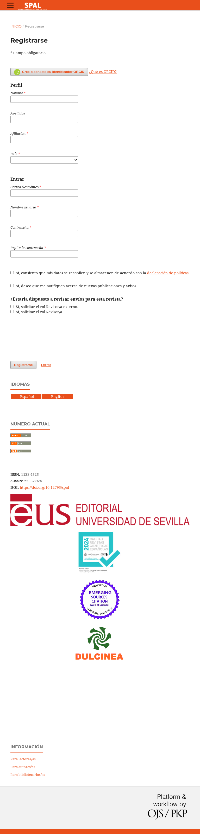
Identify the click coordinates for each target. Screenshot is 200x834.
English (57, 396)
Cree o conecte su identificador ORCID (49, 72)
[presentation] (50, 338)
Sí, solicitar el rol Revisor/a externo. (44, 306)
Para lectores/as (23, 759)
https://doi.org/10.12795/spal (44, 487)
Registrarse (23, 365)
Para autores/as (22, 766)
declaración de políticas (168, 272)
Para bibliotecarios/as (27, 774)
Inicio (16, 26)
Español (22, 396)
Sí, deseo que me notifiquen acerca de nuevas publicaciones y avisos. (73, 285)
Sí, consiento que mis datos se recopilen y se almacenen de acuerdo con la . (100, 272)
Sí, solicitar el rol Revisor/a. (36, 311)
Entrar (46, 364)
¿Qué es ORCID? (103, 71)
